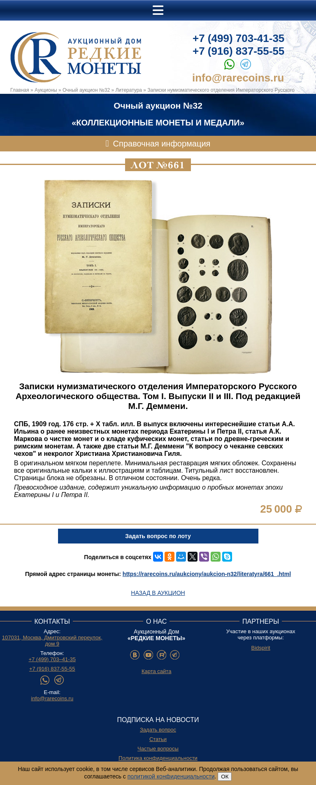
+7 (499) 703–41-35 (52, 659)
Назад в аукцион (158, 593)
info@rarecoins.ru (238, 78)
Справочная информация (162, 143)
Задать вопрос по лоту (158, 536)
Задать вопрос (158, 730)
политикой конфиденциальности (171, 776)
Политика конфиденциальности (158, 758)
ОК (224, 776)
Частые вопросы (158, 749)
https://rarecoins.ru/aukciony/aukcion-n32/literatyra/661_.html (207, 574)
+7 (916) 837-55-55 (238, 51)
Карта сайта (156, 671)
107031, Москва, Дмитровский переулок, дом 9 (52, 640)
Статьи (158, 739)
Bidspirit (260, 648)
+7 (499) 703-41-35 (238, 38)
